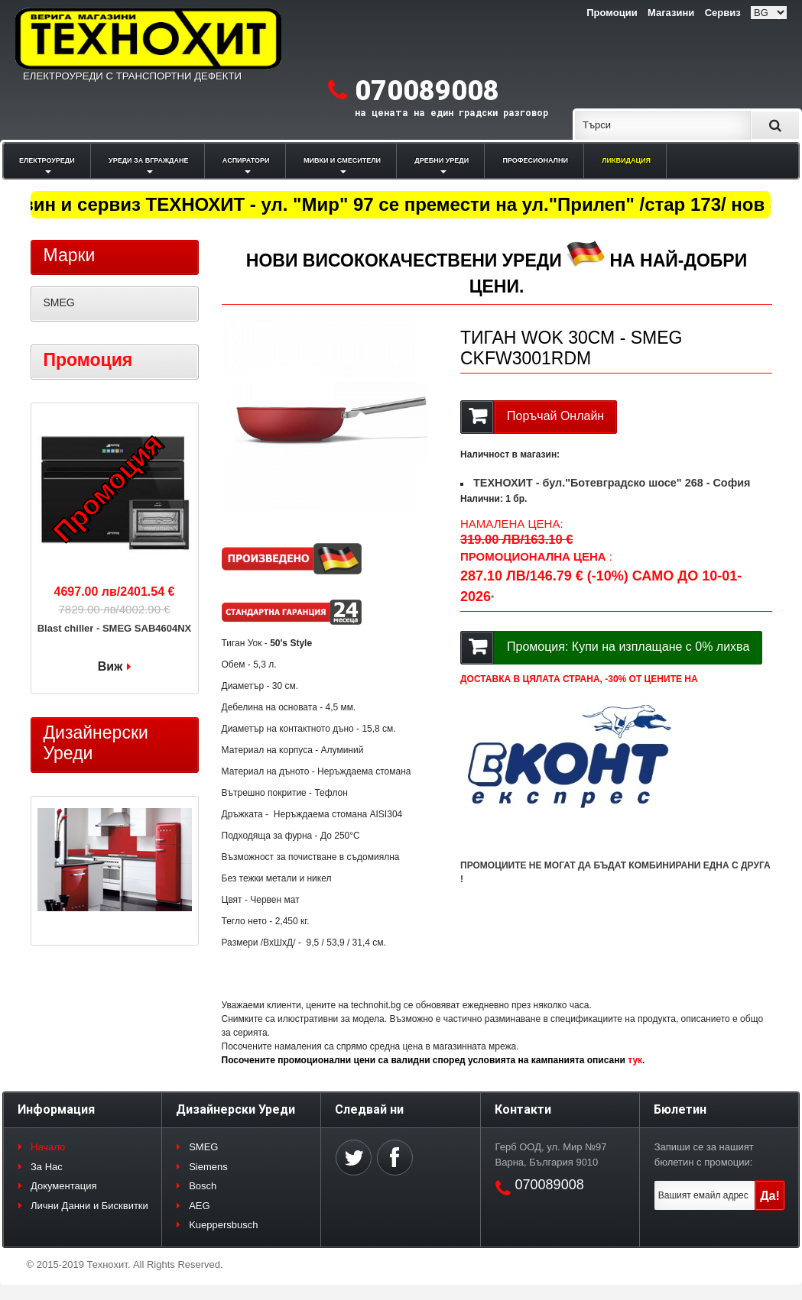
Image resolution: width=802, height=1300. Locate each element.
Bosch (202, 1186)
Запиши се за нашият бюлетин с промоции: (704, 1154)
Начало (48, 1147)
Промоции (611, 12)
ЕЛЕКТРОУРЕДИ (47, 160)
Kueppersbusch (223, 1224)
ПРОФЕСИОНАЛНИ (535, 160)
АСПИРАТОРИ (246, 160)
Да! (770, 1195)
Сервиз (723, 12)
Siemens (208, 1166)
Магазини (671, 12)
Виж (110, 666)
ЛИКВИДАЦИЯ (626, 160)
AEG (199, 1205)
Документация (64, 1186)
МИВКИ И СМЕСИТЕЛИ (342, 160)
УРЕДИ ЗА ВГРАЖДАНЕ (148, 160)
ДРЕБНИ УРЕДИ (441, 160)
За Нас (47, 1166)
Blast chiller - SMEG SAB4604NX (114, 628)
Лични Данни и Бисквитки (89, 1205)
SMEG (59, 302)
